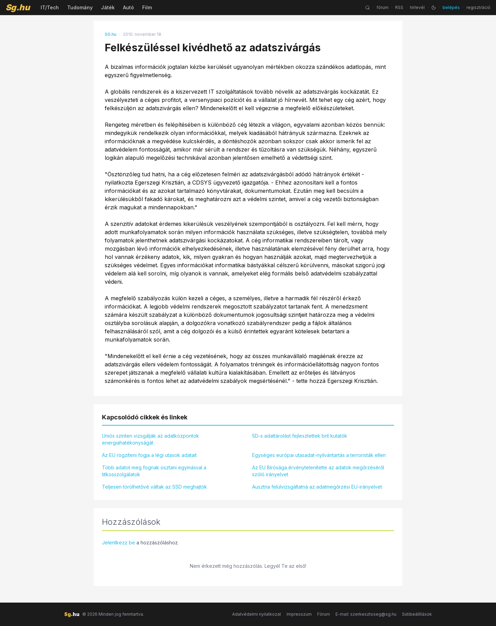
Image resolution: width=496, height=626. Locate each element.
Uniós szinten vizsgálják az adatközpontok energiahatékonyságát (150, 439)
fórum (382, 7)
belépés (451, 7)
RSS (399, 7)
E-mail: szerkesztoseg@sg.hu (365, 614)
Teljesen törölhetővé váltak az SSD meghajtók (154, 487)
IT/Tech (50, 7)
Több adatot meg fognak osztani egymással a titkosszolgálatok (154, 471)
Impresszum (299, 614)
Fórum (323, 614)
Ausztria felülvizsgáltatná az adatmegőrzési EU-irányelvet (317, 487)
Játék (108, 7)
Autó (128, 7)
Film (147, 7)
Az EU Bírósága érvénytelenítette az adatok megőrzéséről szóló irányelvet (318, 471)
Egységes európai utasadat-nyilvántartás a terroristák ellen (319, 455)
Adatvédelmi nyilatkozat (256, 614)
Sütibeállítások (417, 614)
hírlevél (417, 7)
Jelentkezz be (118, 542)
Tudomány (80, 7)
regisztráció (478, 7)
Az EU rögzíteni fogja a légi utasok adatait (149, 455)
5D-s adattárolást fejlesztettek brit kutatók (299, 436)
